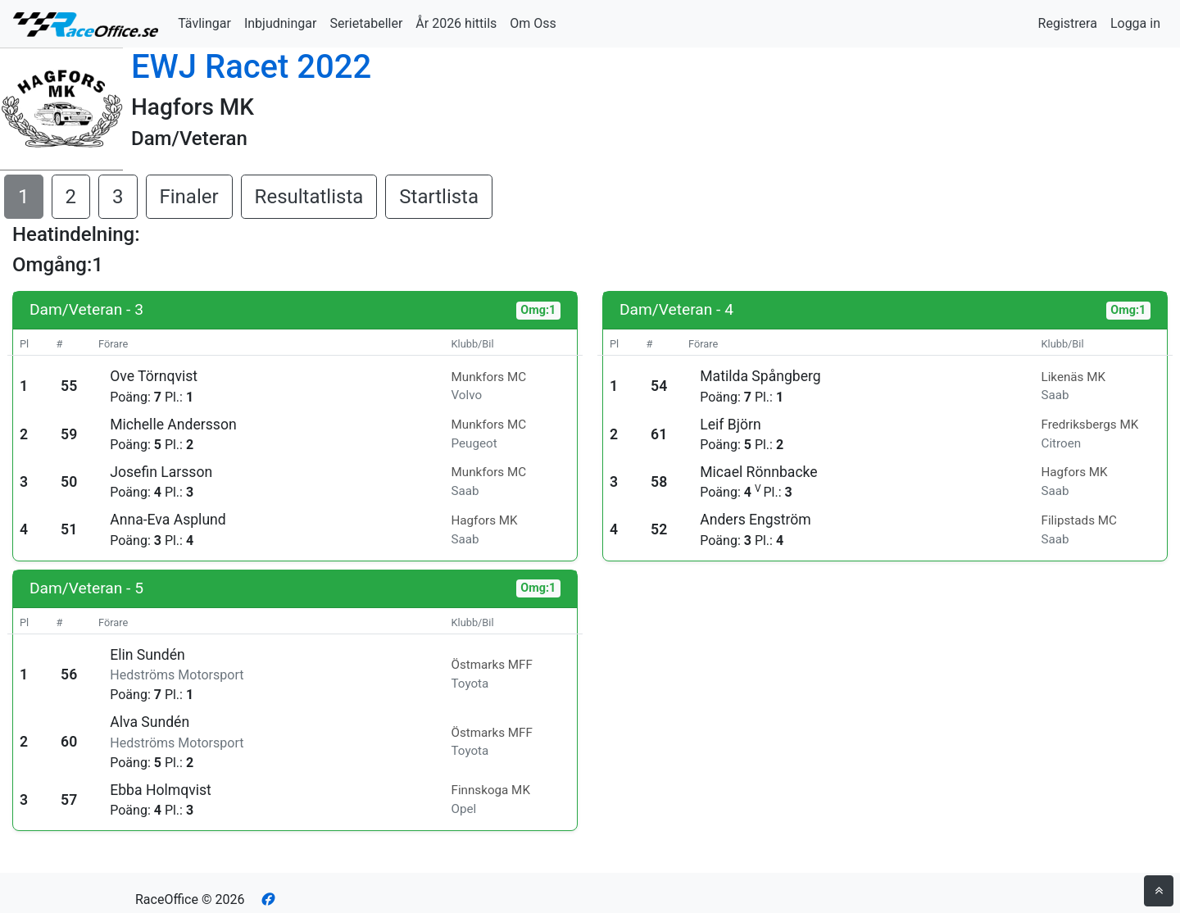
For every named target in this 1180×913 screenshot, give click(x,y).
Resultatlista (309, 196)
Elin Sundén (147, 655)
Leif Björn (730, 424)
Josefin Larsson (161, 472)
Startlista (439, 196)
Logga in (1135, 23)
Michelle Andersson (173, 424)
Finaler (189, 196)
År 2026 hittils (456, 23)
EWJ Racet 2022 (251, 67)
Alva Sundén (149, 722)
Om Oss (533, 23)
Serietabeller (365, 23)
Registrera (1067, 23)
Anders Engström (755, 519)
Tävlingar (204, 23)
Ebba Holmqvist (160, 790)
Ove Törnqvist (153, 376)
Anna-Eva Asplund (168, 519)
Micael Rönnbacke (758, 472)
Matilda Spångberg (760, 376)
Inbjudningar (280, 23)
